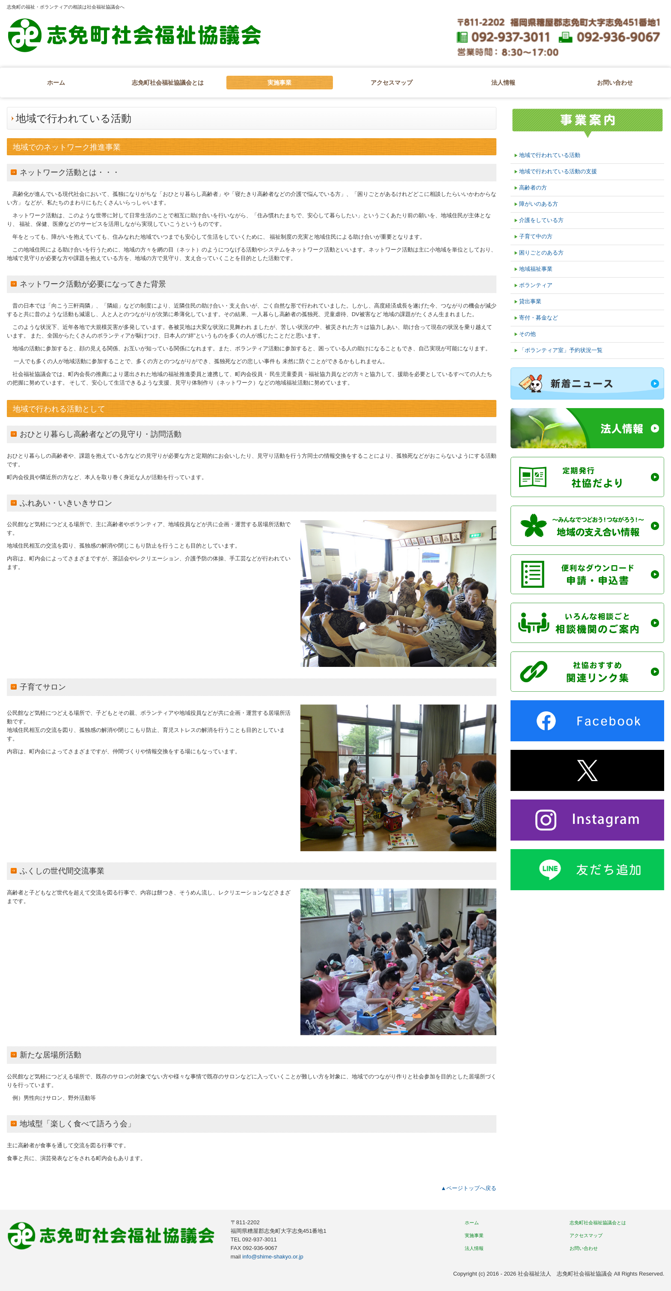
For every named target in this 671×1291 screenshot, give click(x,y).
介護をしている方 (541, 220)
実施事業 (279, 82)
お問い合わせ (615, 82)
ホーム (56, 82)
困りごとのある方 (541, 252)
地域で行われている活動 (549, 155)
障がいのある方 (538, 204)
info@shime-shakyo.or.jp (272, 1256)
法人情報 (503, 82)
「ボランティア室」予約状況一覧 (561, 350)
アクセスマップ (392, 82)
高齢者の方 (533, 187)
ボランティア (535, 285)
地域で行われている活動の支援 (558, 171)
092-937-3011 (259, 1239)
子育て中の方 (535, 236)
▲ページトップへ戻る (468, 1188)
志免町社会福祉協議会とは (168, 82)
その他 (527, 334)
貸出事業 (530, 301)
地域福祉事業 (535, 269)
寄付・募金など (538, 317)
